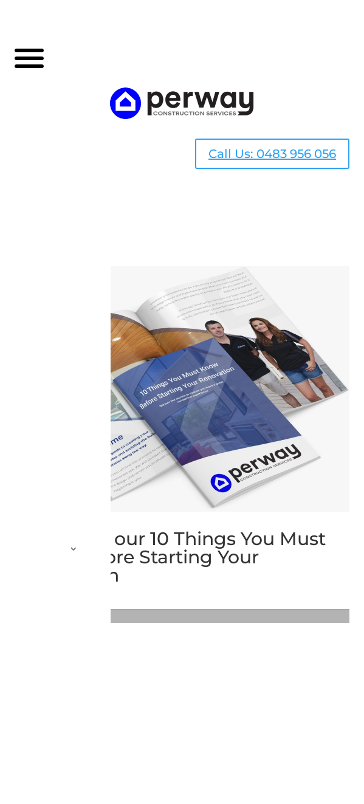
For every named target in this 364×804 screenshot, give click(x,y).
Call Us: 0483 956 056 (272, 153)
